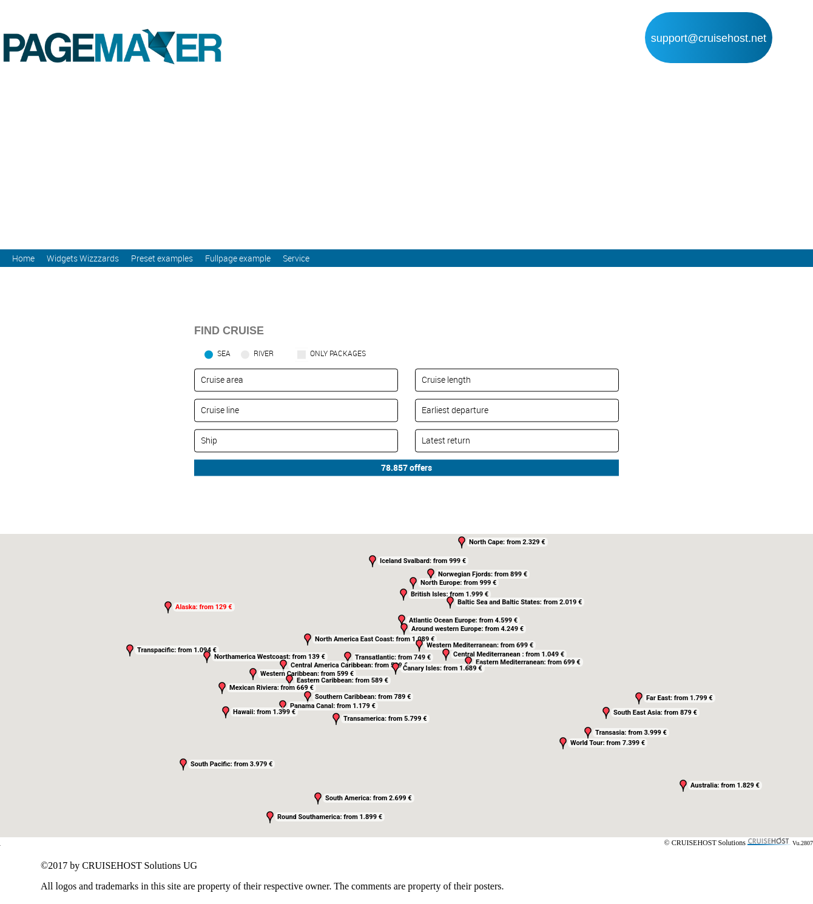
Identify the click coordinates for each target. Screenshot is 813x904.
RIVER (264, 353)
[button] (419, 645)
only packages (338, 353)
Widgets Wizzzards (83, 258)
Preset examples (162, 258)
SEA (224, 353)
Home (23, 258)
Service (296, 258)
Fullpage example (238, 258)
